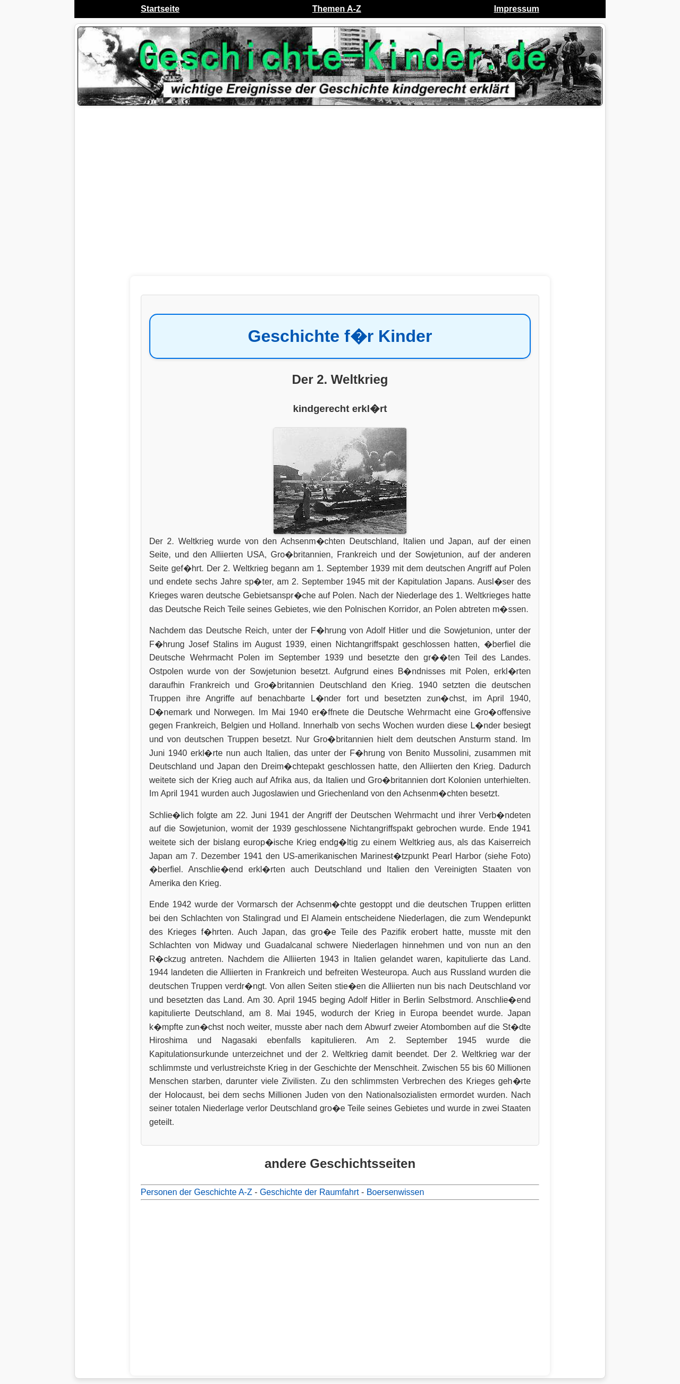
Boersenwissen (395, 1192)
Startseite (160, 8)
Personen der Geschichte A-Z (196, 1192)
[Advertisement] (340, 193)
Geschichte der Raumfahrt (309, 1192)
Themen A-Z (336, 8)
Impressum (516, 8)
